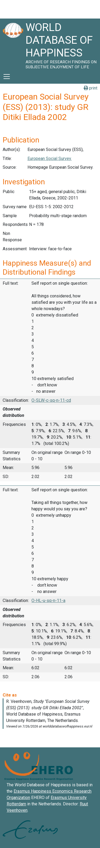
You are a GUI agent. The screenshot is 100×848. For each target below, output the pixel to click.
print (90, 88)
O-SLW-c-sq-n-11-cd (51, 400)
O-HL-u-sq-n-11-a (48, 600)
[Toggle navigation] (7, 77)
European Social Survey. (49, 158)
